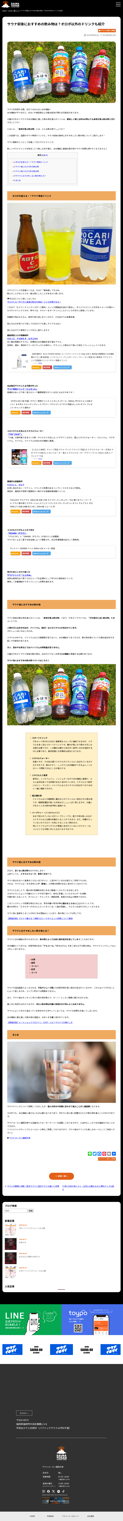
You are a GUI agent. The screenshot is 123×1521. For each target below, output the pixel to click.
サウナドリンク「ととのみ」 (19, 575)
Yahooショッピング (62, 367)
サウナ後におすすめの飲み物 (26, 166)
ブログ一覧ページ (14, 11)
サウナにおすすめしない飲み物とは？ (30, 175)
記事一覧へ (63, 1176)
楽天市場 (46, 367)
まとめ (17, 180)
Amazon (35, 367)
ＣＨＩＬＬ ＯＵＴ (16, 484)
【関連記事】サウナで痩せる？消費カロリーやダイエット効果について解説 (40, 918)
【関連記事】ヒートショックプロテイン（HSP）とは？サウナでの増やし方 (40, 1022)
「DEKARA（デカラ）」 (17, 533)
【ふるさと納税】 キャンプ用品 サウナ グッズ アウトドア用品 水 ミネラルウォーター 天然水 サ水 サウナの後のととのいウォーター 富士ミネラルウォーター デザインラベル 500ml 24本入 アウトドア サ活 (72, 452)
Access (23, 1412)
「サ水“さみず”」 (15, 434)
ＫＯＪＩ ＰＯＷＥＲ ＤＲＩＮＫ (22, 338)
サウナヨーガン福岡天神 (19, 1137)
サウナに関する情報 (108, 30)
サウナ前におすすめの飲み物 (26, 171)
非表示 (44, 155)
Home (4, 11)
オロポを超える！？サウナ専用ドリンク (31, 162)
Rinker (40, 363)
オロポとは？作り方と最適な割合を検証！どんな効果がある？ (34, 301)
